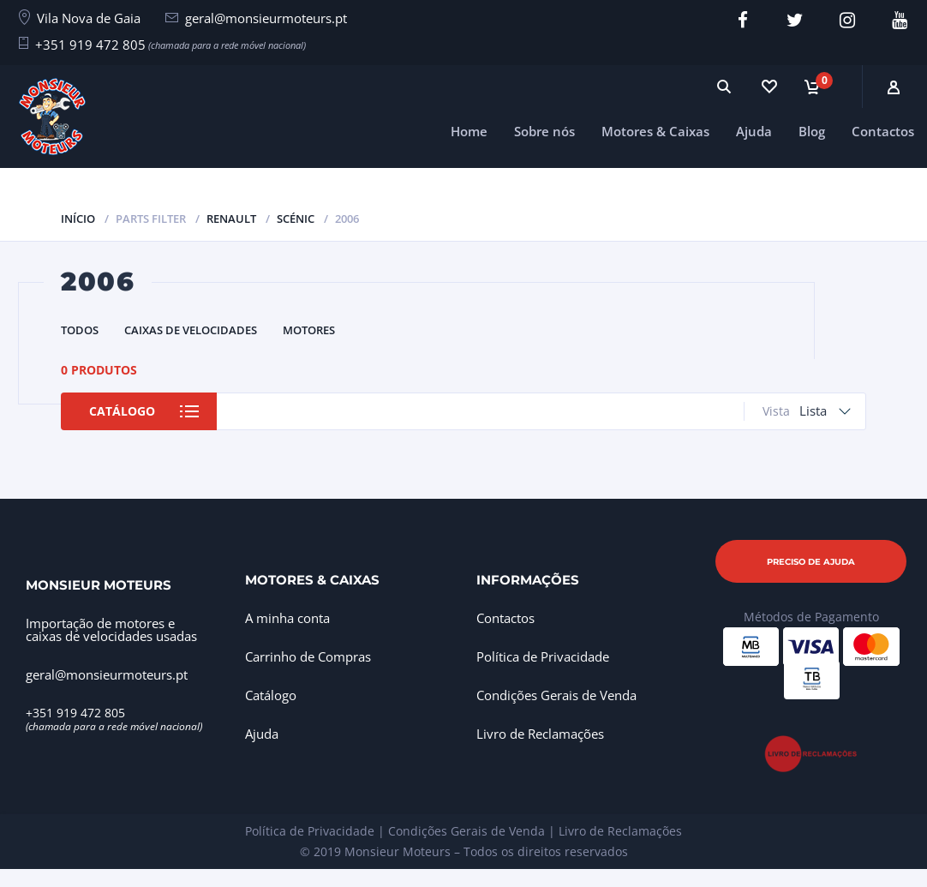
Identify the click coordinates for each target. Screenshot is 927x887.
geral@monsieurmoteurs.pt (266, 18)
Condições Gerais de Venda (556, 695)
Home (469, 131)
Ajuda (754, 131)
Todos (80, 330)
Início (78, 218)
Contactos (883, 131)
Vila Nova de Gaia (89, 18)
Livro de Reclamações (540, 733)
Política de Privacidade (542, 656)
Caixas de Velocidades (190, 330)
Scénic (295, 218)
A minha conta (287, 617)
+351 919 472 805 (90, 44)
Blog (811, 131)
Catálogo (122, 411)
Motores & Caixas (655, 131)
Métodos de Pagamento (811, 616)
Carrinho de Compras (308, 656)
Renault (231, 218)
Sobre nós (544, 131)
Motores (309, 330)
